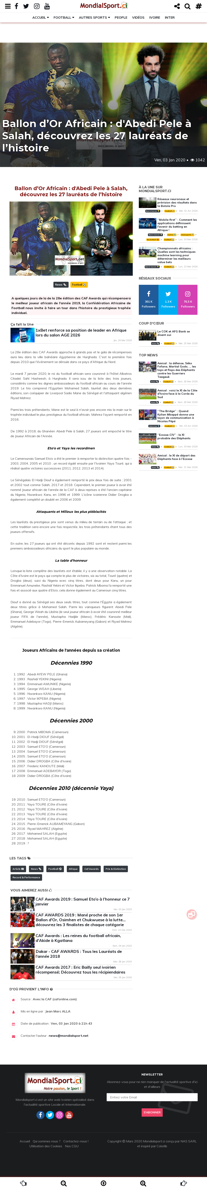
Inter (170, 17)
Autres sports (93, 17)
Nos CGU (72, 1146)
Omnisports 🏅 (187, 235)
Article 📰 (18, 868)
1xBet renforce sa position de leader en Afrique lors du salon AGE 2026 (81, 332)
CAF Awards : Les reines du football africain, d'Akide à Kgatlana (78, 938)
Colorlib (162, 1146)
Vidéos (138, 17)
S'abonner (152, 1112)
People (121, 17)
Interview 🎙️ (154, 426)
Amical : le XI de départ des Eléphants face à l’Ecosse (176, 457)
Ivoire (154, 17)
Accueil (39, 17)
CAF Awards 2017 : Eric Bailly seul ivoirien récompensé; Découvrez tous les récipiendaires (80, 970)
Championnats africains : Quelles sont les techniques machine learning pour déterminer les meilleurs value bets (176, 255)
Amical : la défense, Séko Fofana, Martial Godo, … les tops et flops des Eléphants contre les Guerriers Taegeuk (176, 370)
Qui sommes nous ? (47, 1141)
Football (62, 17)
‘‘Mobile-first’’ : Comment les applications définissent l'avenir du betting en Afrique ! (177, 225)
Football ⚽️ (79, 284)
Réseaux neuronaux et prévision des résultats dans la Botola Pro (177, 202)
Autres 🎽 (172, 235)
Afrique (73, 868)
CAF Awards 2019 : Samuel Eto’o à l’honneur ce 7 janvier (83, 901)
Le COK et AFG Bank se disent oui (173, 333)
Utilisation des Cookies (45, 1146)
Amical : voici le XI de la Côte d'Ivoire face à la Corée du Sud (177, 394)
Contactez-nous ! (75, 1141)
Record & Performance (26, 877)
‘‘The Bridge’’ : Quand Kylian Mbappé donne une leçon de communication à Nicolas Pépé (175, 416)
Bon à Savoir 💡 (152, 211)
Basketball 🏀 (153, 240)
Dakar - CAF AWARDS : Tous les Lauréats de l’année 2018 (79, 954)
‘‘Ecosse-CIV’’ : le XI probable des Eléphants (173, 436)
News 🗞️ (60, 284)
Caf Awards (91, 868)
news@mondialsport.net (68, 1036)
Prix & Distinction (116, 868)
